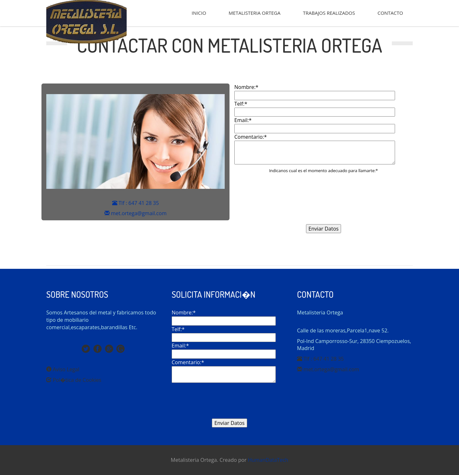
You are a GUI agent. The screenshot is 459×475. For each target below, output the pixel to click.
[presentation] (324, 204)
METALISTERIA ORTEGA (254, 13)
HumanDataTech (268, 459)
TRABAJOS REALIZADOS (329, 13)
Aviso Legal (62, 369)
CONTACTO (390, 13)
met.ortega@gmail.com (135, 213)
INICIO (199, 13)
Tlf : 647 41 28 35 (135, 203)
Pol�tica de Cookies (73, 379)
